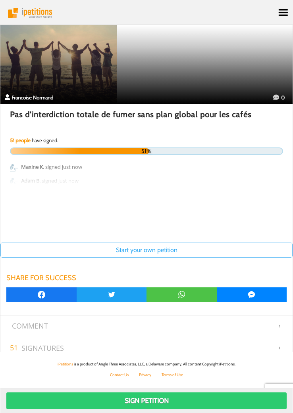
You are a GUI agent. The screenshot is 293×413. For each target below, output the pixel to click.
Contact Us (119, 374)
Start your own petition (146, 250)
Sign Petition (147, 401)
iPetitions (146, 13)
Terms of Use (172, 374)
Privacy (145, 374)
